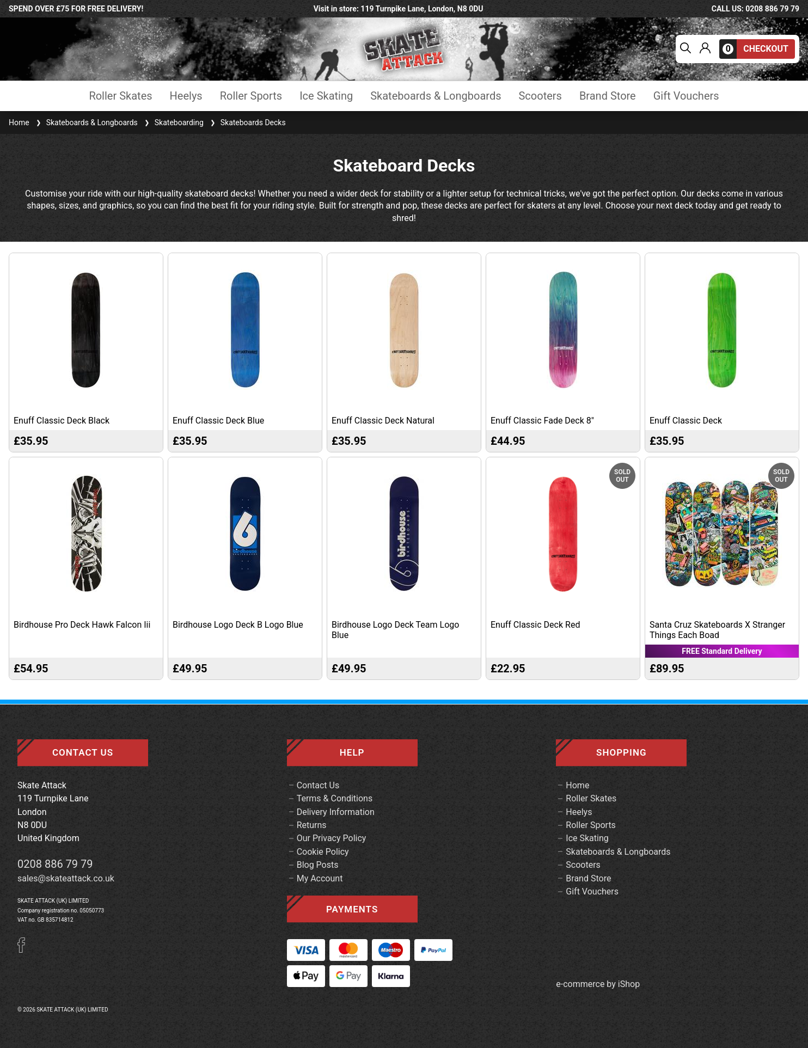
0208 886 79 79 (55, 864)
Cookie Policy (323, 852)
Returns (312, 825)
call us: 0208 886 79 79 (755, 8)
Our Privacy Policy (331, 838)
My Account (320, 878)
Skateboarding (173, 122)
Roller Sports (251, 96)
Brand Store (607, 96)
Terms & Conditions (335, 798)
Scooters (539, 96)
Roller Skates (120, 96)
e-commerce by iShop (598, 984)
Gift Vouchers (686, 96)
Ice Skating (326, 96)
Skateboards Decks (247, 122)
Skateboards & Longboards (435, 96)
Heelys (186, 96)
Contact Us (318, 785)
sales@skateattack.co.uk (65, 878)
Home (19, 122)
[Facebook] (25, 950)
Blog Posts (318, 865)
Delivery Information (336, 812)
